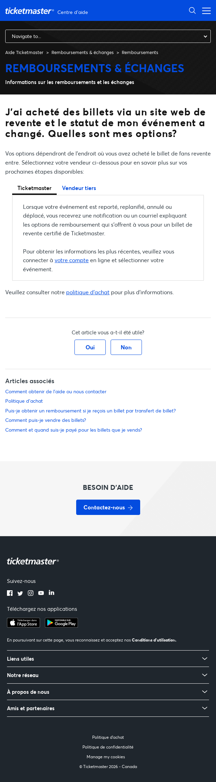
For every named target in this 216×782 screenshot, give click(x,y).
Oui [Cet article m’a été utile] (90, 347)
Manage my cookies (106, 756)
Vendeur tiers (79, 187)
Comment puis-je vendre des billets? (45, 420)
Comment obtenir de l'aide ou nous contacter (55, 391)
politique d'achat (88, 292)
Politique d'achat (24, 400)
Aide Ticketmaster (24, 52)
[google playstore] (61, 625)
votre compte (72, 260)
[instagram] (30, 593)
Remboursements (140, 52)
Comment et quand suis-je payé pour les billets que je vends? (73, 429)
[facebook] (10, 593)
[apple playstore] (23, 625)
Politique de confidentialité (108, 747)
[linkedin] (51, 593)
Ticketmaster (34, 187)
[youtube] (41, 593)
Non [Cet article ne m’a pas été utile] (126, 347)
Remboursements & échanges (82, 52)
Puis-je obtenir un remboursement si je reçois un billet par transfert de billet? (90, 410)
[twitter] (20, 593)
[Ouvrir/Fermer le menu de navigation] (204, 10)
